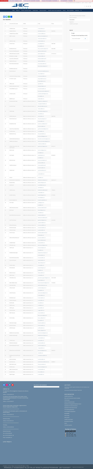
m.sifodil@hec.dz (41, 131)
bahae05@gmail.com (41, 210)
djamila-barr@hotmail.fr (42, 51)
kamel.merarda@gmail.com (43, 332)
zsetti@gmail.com (41, 202)
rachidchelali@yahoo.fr (42, 287)
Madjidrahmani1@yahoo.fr (43, 252)
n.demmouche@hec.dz (42, 143)
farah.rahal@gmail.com (42, 150)
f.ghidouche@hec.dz (41, 61)
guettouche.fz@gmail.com (42, 146)
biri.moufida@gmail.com (42, 350)
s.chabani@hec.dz (41, 28)
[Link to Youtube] (87, 6)
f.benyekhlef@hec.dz (42, 133)
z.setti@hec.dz (40, 205)
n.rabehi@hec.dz (41, 374)
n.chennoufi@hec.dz (41, 33)
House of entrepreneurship (69, 402)
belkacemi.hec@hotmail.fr (42, 217)
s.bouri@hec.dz (40, 302)
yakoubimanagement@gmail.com (44, 277)
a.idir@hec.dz (40, 270)
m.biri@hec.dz (40, 353)
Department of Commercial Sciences (71, 405)
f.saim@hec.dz (40, 250)
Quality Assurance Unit (68, 396)
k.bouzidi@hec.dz (41, 371)
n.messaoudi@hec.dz (42, 225)
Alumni (65, 423)
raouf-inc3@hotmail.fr (42, 240)
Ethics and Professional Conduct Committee (77, 15)
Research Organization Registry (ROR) (10, 406)
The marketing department (69, 409)
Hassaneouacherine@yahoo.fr (43, 91)
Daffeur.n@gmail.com (42, 330)
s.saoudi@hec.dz (41, 265)
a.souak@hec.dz (41, 46)
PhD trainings (66, 415)
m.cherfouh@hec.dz (41, 167)
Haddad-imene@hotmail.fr (42, 190)
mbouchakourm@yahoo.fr (42, 66)
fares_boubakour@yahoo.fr (43, 48)
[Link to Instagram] (90, 6)
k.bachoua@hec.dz (41, 325)
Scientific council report (74, 23)
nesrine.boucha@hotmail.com (43, 71)
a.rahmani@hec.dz (41, 255)
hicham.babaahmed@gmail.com (43, 282)
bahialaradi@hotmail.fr (42, 58)
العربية (83, 2)
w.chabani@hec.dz (41, 242)
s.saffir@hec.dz (40, 305)
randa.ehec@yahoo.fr (42, 345)
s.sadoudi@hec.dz (41, 295)
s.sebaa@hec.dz (41, 275)
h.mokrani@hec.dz (41, 297)
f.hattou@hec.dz (41, 235)
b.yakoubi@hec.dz (41, 280)
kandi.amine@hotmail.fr (42, 207)
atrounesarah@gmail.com (42, 245)
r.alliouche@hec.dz (41, 260)
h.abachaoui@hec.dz (41, 322)
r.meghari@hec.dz (41, 348)
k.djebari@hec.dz (41, 98)
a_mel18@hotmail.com (42, 185)
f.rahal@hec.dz (40, 152)
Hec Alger (27, 465)
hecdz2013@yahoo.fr (42, 267)
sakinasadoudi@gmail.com (43, 292)
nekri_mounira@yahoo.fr (42, 315)
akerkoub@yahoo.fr (41, 53)
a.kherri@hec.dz (41, 116)
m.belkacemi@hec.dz (41, 215)
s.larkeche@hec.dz (41, 41)
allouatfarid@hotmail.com (42, 106)
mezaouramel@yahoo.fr (42, 160)
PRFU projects (66, 417)
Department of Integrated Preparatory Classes (72, 403)
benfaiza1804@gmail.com (42, 136)
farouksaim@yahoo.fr (42, 247)
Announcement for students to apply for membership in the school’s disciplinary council (18, 0)
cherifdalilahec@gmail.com (43, 111)
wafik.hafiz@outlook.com (42, 285)
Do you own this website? (76, 38)
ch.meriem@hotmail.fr (42, 165)
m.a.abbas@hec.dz (41, 369)
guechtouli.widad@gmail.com (43, 128)
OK (85, 38)
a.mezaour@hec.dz (41, 162)
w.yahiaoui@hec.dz (41, 230)
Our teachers (72, 19)
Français (86, 2)
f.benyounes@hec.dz (42, 364)
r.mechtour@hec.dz (41, 359)
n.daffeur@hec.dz (41, 327)
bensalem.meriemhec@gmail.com (44, 138)
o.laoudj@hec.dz (41, 96)
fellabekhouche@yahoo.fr (42, 180)
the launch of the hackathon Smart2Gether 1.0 (62, 0)
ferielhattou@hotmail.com (42, 232)
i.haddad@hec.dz (41, 192)
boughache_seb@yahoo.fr (43, 101)
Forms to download (73, 17)
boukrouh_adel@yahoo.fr (42, 123)
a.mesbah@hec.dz (41, 337)
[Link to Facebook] (85, 6)
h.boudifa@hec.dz (41, 197)
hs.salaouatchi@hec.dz (42, 76)
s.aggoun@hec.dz (41, 310)
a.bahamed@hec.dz (41, 56)
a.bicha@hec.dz (41, 187)
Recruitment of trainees (68, 421)
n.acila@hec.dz (40, 157)
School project (67, 400)
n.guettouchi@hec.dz (41, 222)
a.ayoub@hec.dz (41, 307)
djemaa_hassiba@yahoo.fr (43, 36)
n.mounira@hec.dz (41, 312)
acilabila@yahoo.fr (41, 155)
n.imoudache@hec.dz (42, 227)
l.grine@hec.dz (40, 83)
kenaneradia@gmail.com (42, 366)
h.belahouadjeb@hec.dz (42, 200)
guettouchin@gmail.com (42, 220)
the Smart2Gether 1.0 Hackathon (80, 0)
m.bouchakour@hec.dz (42, 63)
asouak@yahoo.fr (41, 43)
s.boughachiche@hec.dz (42, 103)
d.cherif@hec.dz (41, 113)
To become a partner (68, 425)
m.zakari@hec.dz (41, 300)
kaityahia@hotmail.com (42, 78)
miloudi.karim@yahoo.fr (42, 118)
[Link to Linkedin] (88, 6)
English (90, 2)
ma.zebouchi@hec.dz (42, 237)
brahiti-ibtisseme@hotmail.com (43, 361)
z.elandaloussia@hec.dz (42, 355)
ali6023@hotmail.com (41, 31)
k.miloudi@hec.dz (41, 121)
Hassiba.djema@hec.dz (42, 38)
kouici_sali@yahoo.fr (41, 317)
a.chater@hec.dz (41, 340)
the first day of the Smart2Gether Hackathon (43, 0)
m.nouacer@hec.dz (41, 257)
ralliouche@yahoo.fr (41, 262)
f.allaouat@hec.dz (41, 108)
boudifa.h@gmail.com (42, 195)
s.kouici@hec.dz (41, 320)
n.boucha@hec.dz (41, 73)
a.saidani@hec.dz (41, 173)
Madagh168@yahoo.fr (42, 86)
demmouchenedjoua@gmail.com (44, 141)
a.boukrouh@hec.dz (41, 126)
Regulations (72, 21)
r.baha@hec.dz (40, 212)
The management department (69, 411)
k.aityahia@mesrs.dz (41, 81)
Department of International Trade (70, 407)
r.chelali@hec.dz (41, 290)
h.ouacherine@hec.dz (42, 88)
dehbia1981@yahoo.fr (42, 182)
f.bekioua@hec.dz (41, 272)
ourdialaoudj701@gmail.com (43, 93)
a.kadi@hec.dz (40, 177)
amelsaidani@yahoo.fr (42, 170)
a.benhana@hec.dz (41, 343)
